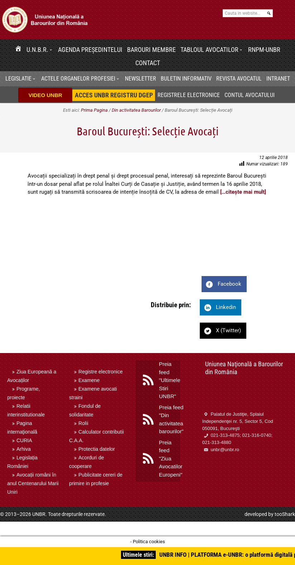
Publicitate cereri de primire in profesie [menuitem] (95, 479)
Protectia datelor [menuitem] (96, 449)
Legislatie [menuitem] (18, 78)
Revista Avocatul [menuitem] (239, 78)
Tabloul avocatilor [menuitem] (209, 49)
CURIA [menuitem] (24, 440)
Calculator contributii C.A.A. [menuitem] (96, 436)
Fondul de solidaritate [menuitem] (85, 410)
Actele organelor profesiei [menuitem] (78, 78)
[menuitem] (18, 49)
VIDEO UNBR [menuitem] (45, 95)
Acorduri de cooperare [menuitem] (86, 462)
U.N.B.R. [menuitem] (37, 49)
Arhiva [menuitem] (23, 449)
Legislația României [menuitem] (22, 462)
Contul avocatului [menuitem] (249, 95)
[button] (51, 49)
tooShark (285, 514)
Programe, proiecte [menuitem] (23, 393)
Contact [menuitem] (147, 63)
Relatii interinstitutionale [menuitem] (26, 410)
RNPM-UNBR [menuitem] (264, 49)
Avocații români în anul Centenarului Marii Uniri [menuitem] (33, 483)
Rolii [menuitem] (83, 423)
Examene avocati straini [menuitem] (93, 393)
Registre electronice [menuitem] (100, 372)
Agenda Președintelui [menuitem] (90, 49)
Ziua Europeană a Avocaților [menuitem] (31, 376)
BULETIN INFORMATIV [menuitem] (186, 78)
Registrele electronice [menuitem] (189, 95)
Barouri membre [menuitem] (151, 49)
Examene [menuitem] (89, 380)
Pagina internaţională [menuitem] (22, 427)
